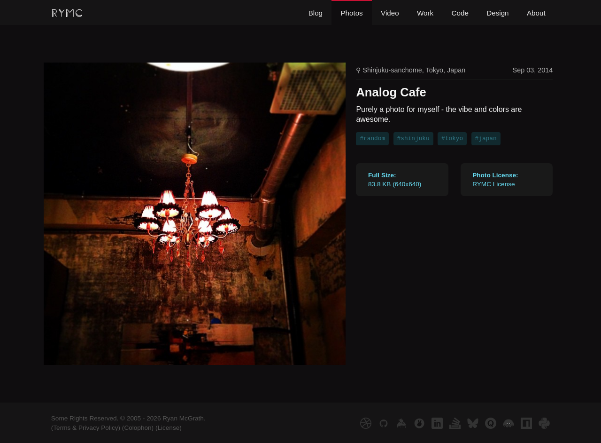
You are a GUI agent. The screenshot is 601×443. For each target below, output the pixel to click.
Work (425, 13)
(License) (168, 427)
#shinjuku (413, 138)
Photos (351, 13)
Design (497, 13)
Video (390, 13)
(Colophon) (138, 427)
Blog (315, 13)
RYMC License (495, 180)
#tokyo (452, 138)
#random (372, 138)
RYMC (67, 13)
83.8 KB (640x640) (394, 180)
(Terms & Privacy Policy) (85, 427)
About (536, 13)
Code (460, 13)
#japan (486, 138)
